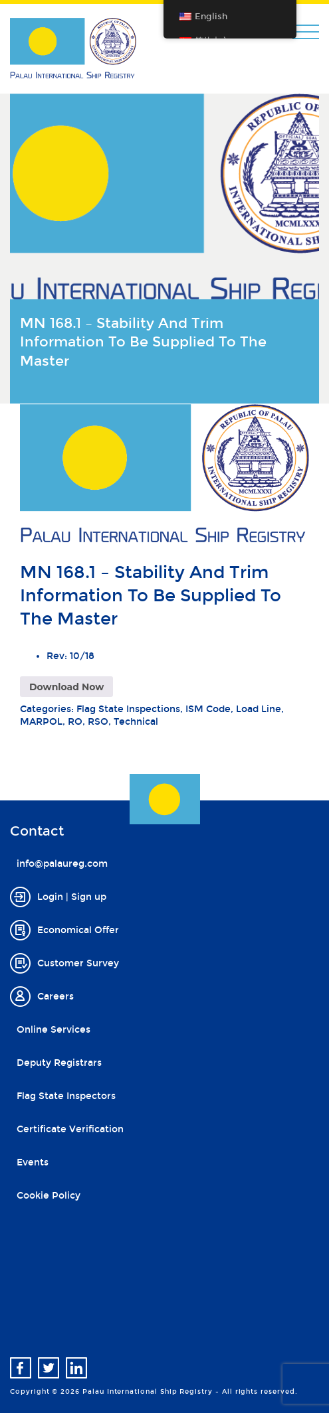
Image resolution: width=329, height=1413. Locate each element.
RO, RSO (88, 721)
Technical (136, 721)
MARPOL (41, 721)
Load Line (258, 709)
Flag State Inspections (128, 709)
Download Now (66, 687)
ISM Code (208, 709)
